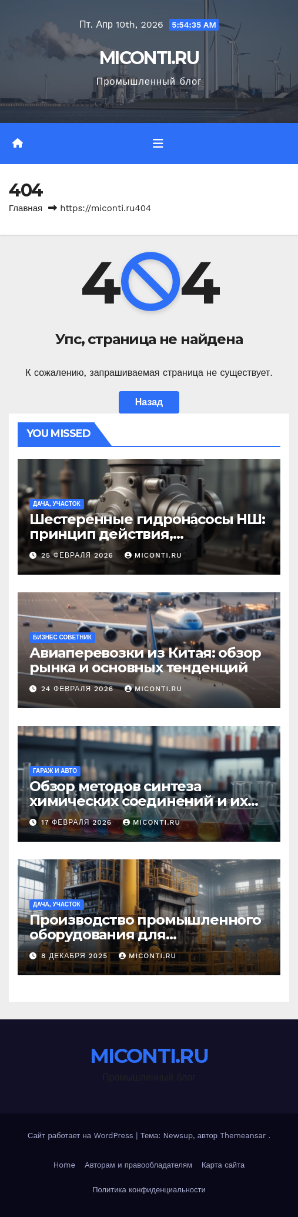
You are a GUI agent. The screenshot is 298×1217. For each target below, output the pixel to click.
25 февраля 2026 (78, 555)
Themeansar (243, 1135)
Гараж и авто (55, 771)
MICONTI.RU (149, 58)
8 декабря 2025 (76, 956)
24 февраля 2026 (78, 689)
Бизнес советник (62, 637)
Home (64, 1165)
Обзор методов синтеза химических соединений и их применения (138, 801)
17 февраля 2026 (78, 822)
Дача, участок (57, 504)
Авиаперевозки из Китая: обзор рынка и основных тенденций (145, 660)
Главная (25, 208)
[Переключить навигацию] (158, 143)
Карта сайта (223, 1165)
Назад (149, 402)
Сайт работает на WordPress (82, 1135)
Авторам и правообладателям (138, 1165)
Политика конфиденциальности (149, 1189)
